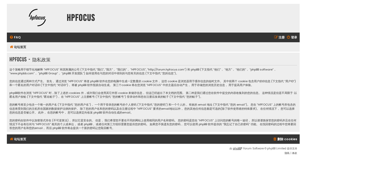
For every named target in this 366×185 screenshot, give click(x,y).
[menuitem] (15, 37)
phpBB (237, 148)
